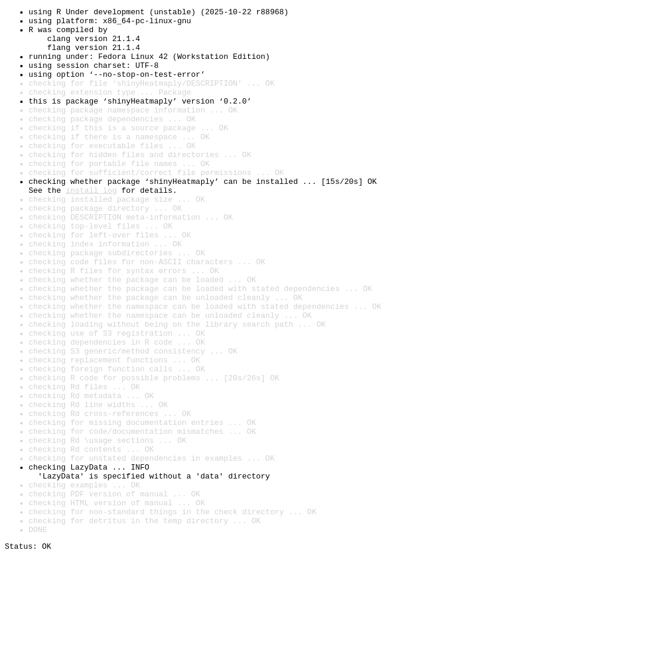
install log (91, 227)
